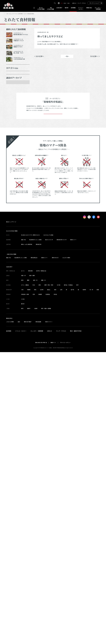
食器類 (40, 585)
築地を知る (89, 8)
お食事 (35, 599)
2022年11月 (11, 329)
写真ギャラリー (49, 612)
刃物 (34, 585)
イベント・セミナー (20, 622)
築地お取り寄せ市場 (40, 633)
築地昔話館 (38, 612)
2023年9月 (11, 280)
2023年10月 (11, 274)
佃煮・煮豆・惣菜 (48, 576)
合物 (61, 580)
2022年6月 (11, 357)
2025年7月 (11, 176)
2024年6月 (11, 236)
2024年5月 (11, 241)
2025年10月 (11, 159)
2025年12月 (11, 148)
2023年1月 (11, 324)
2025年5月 (11, 187)
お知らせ (74, 3)
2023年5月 (11, 302)
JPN (61, 3)
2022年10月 (11, 335)
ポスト (86, 51)
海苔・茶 (35, 571)
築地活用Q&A (34, 548)
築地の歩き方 (55, 548)
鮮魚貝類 (30, 561)
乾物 (9, 95)
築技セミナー (73, 530)
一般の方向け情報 (11, 545)
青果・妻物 (11, 84)
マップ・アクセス (82, 3)
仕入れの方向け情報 (11, 522)
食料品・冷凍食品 (68, 576)
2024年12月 (11, 208)
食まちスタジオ (49, 530)
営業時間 (98, 8)
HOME (5, 13)
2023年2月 (11, 318)
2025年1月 (11, 203)
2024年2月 (11, 258)
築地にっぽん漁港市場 (26, 535)
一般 (50, 8)
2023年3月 (11, 313)
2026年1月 (11, 143)
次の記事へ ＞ (95, 58)
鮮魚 (35, 580)
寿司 (22, 599)
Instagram (95, 51)
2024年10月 (11, 214)
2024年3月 (11, 252)
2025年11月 (11, 154)
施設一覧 (23, 530)
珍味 (34, 576)
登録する (53, 403)
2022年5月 (11, 362)
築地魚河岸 (38, 535)
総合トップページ (11, 513)
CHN (68, 3)
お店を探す (59, 8)
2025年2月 (11, 198)
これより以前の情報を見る (16, 368)
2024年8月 (11, 225)
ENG (65, 3)
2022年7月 (11, 351)
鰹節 (28, 571)
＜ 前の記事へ (39, 58)
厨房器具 (10, 106)
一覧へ (67, 59)
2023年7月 (11, 291)
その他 (10, 117)
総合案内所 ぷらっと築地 (35, 530)
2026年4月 (11, 132)
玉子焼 (58, 576)
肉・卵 (91, 580)
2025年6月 (11, 181)
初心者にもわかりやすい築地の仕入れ (30, 526)
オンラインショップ (94, 3)
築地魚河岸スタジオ (62, 530)
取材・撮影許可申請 (75, 622)
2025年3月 (11, 192)
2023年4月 (11, 307)
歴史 (19, 612)
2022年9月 (11, 340)
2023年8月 (11, 285)
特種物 (28, 580)
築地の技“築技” (28, 612)
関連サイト (53, 633)
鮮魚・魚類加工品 (13, 79)
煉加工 (48, 580)
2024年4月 (11, 247)
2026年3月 (11, 137)
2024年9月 (11, 219)
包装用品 (48, 585)
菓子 (77, 576)
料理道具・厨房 (25, 585)
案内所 (66, 8)
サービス (10, 112)
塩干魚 (72, 580)
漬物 (39, 576)
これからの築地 (10, 612)
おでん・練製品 (25, 576)
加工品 (10, 101)
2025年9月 (11, 165)
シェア (77, 51)
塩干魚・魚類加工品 (41, 561)
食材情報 (73, 8)
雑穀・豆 (43, 571)
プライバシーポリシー (65, 633)
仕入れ (40, 8)
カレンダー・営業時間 (37, 622)
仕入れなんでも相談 (48, 526)
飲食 (98, 580)
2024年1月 (11, 263)
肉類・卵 (10, 90)
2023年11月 (11, 269)
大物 (22, 580)
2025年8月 (11, 170)
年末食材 (10, 73)
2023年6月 (11, 296)
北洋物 (41, 580)
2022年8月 (11, 346)
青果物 (84, 580)
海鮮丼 (28, 599)
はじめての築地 (66, 548)
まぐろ (22, 561)
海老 (55, 580)
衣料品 (55, 585)
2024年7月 (11, 230)
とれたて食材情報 (12, 13)
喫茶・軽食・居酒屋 (46, 599)
